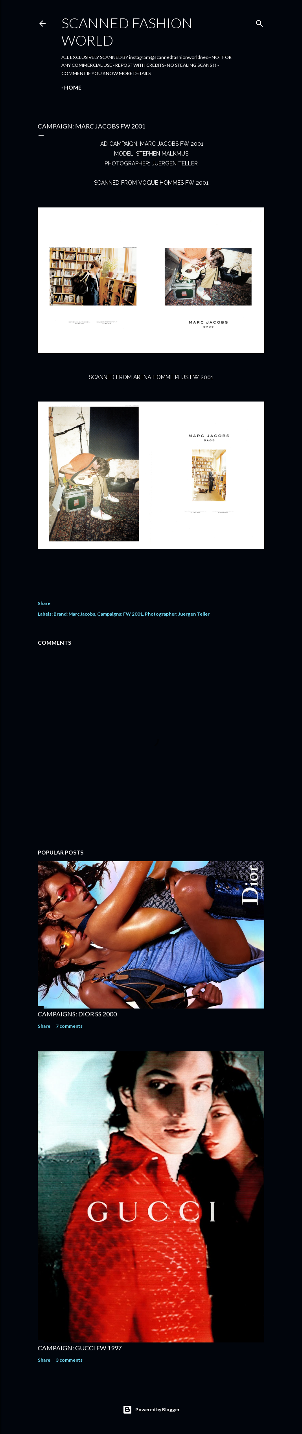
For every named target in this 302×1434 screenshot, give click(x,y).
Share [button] (44, 603)
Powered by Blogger (151, 1409)
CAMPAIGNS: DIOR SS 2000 (77, 1014)
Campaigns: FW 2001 (120, 614)
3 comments (69, 1360)
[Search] (259, 21)
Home (72, 87)
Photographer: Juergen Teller (177, 614)
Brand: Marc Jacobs (74, 614)
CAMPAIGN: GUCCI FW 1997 (80, 1347)
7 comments (69, 1026)
